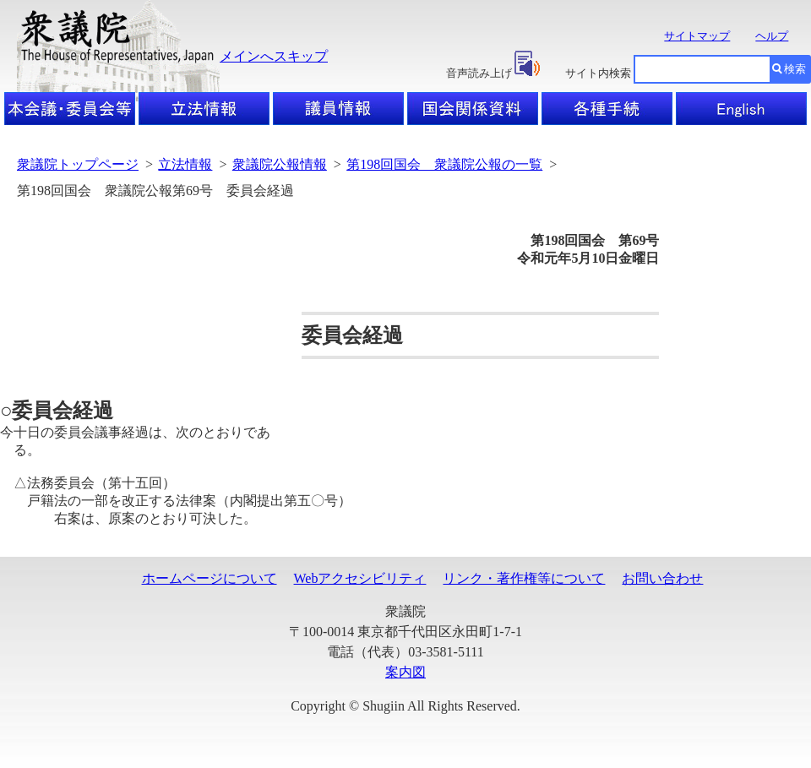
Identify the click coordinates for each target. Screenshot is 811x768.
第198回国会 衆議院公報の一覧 (444, 164)
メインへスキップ (274, 56)
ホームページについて (209, 578)
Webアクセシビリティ (360, 578)
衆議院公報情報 (279, 164)
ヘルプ (771, 36)
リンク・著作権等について (524, 578)
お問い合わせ (662, 578)
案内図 (405, 672)
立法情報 (185, 164)
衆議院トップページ (78, 164)
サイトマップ (697, 36)
